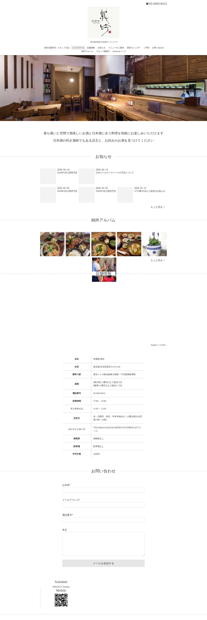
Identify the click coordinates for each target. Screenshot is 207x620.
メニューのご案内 (116, 48)
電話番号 (67, 515)
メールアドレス (71, 500)
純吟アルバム (87, 51)
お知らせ (101, 48)
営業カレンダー (134, 48)
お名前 (66, 485)
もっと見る (157, 207)
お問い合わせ (158, 48)
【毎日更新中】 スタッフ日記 (56, 48)
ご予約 (146, 48)
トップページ (78, 48)
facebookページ (119, 51)
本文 (64, 530)
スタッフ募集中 (103, 51)
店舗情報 (91, 48)
